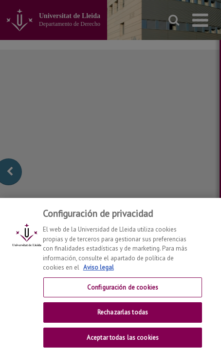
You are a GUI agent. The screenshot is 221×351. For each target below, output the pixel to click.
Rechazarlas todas (122, 319)
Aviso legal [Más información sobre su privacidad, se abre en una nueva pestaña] (98, 274)
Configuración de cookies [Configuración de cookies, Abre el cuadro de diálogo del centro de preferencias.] (122, 294)
